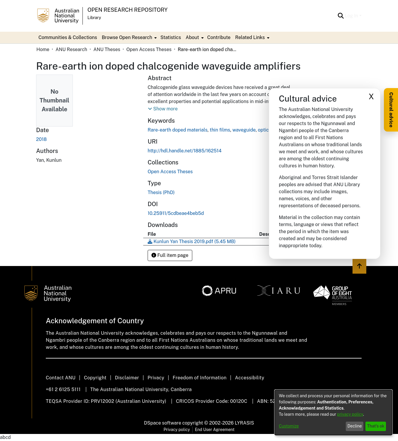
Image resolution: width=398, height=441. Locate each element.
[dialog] (333, 412)
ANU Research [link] (71, 49)
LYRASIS (244, 423)
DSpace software (162, 423)
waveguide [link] (244, 130)
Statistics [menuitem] (170, 37)
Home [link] (42, 49)
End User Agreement (215, 429)
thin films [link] (220, 130)
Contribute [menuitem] (218, 37)
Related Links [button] (250, 37)
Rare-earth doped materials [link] (178, 130)
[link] (170, 171)
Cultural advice (391, 109)
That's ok (375, 426)
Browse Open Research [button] (127, 37)
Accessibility (249, 378)
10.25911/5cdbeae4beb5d (176, 213)
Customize (289, 426)
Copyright (95, 378)
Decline (355, 426)
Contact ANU (60, 378)
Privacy (156, 378)
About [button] (192, 37)
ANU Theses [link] (106, 49)
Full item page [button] (169, 255)
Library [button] (94, 17)
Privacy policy (176, 429)
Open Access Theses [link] (149, 49)
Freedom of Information (199, 378)
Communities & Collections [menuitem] (67, 37)
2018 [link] (41, 139)
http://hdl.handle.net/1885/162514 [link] (185, 151)
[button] (341, 15)
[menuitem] (128, 37)
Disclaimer (127, 378)
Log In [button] (352, 15)
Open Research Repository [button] (127, 10)
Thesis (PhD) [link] (161, 192)
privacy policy (350, 414)
